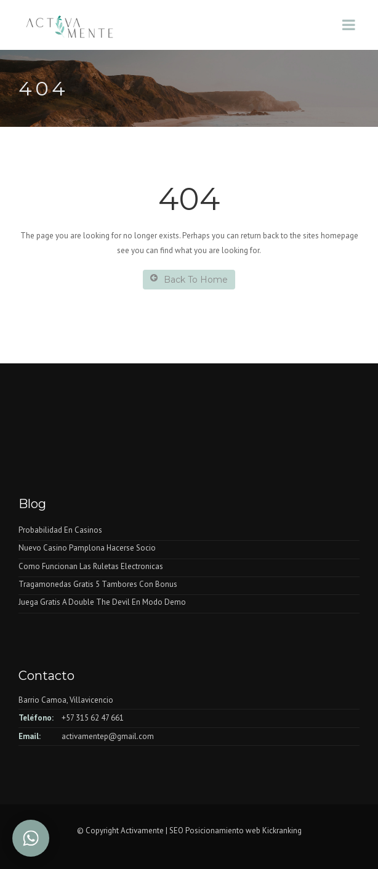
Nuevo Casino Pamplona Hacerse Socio (87, 548)
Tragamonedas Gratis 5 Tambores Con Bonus (97, 584)
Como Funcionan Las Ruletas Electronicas (90, 566)
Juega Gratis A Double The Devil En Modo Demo (102, 602)
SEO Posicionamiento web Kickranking (235, 830)
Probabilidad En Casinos (60, 530)
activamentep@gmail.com (108, 736)
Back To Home (189, 279)
